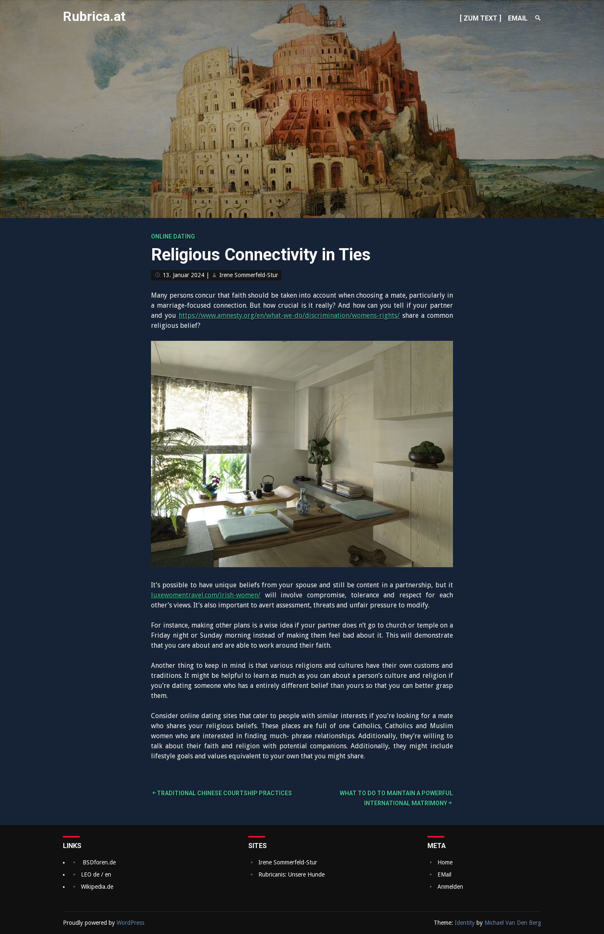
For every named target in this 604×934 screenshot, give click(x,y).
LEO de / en (96, 874)
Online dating (173, 236)
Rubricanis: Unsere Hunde (291, 874)
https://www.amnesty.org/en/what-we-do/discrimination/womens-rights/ (289, 315)
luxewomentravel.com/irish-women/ (205, 595)
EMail (444, 874)
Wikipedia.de (97, 886)
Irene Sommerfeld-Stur (248, 275)
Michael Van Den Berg (512, 922)
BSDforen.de (99, 862)
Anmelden (450, 886)
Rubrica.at (94, 16)
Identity (465, 922)
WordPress (130, 922)
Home (445, 862)
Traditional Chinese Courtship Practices (224, 793)
